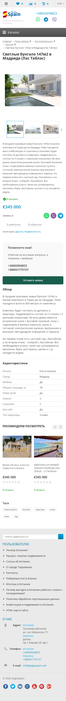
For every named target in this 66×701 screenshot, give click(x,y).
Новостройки (10, 509)
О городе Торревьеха (19, 567)
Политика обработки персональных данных (32, 599)
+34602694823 (46, 13)
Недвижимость (32, 231)
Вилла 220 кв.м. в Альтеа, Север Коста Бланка (16, 466)
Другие (19, 231)
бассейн (26, 509)
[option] (15, 129)
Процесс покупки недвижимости (26, 555)
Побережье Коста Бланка (21, 578)
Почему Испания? (17, 550)
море (52, 509)
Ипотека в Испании (18, 584)
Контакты (12, 572)
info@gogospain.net (34, 665)
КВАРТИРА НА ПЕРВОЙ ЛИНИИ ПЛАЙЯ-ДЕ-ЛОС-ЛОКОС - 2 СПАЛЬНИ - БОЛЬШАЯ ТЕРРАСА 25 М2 (48, 468)
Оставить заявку (33, 280)
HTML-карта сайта (17, 610)
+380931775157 (18, 270)
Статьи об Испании (18, 561)
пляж (6, 516)
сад (16, 516)
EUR (60, 3)
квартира (40, 509)
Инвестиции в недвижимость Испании (30, 604)
